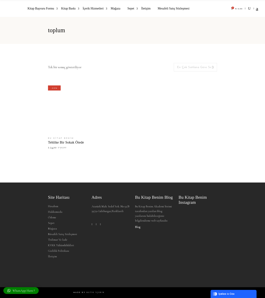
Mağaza (52, 228)
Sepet (51, 223)
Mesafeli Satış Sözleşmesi (62, 234)
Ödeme (52, 217)
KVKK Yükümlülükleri (61, 245)
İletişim (52, 256)
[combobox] (195, 67)
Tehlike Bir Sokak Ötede (66, 142)
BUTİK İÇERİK (96, 292)
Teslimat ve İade (57, 239)
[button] (21, 290)
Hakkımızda (55, 212)
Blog (137, 227)
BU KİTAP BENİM (61, 138)
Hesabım (53, 206)
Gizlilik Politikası (58, 251)
